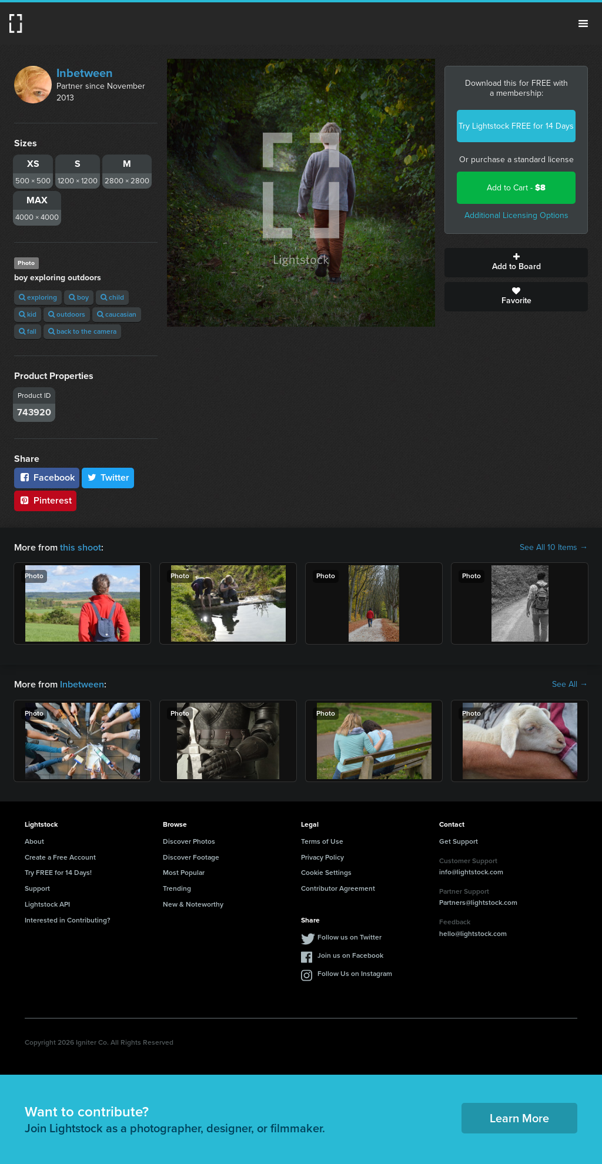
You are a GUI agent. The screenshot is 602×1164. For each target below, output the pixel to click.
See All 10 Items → (554, 548)
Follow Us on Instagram (354, 973)
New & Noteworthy (193, 904)
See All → (570, 684)
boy (79, 297)
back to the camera (82, 331)
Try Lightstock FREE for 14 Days (516, 126)
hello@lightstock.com (473, 933)
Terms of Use (322, 841)
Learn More (519, 1118)
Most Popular (184, 872)
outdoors (66, 314)
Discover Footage (191, 857)
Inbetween (84, 73)
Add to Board (516, 263)
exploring (38, 297)
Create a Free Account (60, 857)
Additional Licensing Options (516, 215)
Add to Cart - (516, 188)
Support (37, 888)
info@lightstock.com (471, 872)
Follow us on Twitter (349, 937)
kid (27, 314)
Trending (177, 888)
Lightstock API (47, 904)
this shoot (80, 547)
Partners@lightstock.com (478, 902)
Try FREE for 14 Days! (58, 872)
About (34, 841)
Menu (583, 23)
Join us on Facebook (350, 955)
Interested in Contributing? (68, 920)
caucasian (116, 314)
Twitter (108, 477)
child (112, 297)
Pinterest (45, 500)
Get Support (458, 841)
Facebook (47, 477)
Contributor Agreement (338, 888)
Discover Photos (189, 841)
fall (27, 331)
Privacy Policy (322, 857)
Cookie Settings (326, 872)
